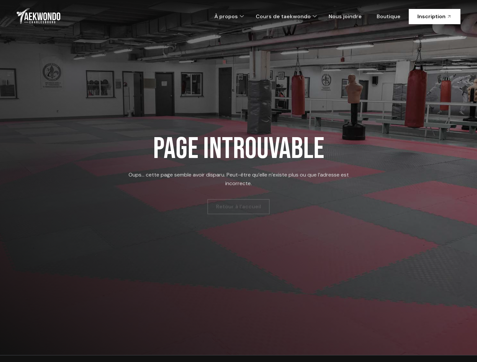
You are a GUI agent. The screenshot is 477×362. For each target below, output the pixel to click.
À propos (229, 16)
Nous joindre (345, 16)
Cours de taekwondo (286, 16)
